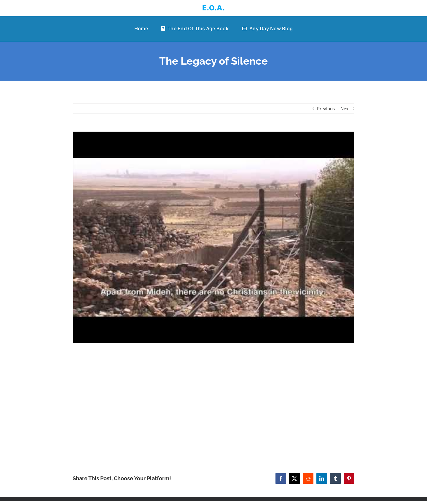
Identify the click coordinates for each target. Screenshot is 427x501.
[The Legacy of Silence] (213, 237)
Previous (326, 108)
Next (345, 108)
